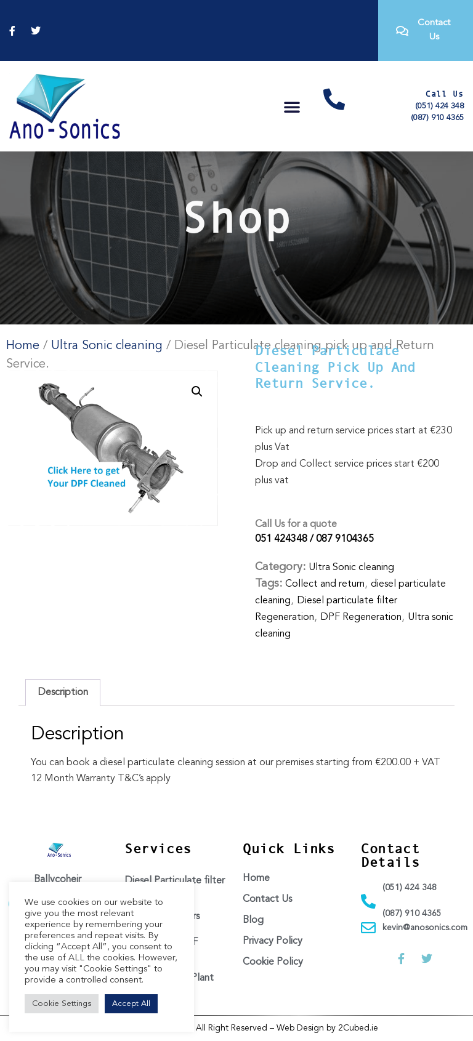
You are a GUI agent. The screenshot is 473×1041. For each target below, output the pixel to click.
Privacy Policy (272, 941)
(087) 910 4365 (437, 118)
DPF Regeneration (361, 617)
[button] (292, 106)
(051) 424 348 (439, 106)
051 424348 (281, 539)
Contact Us (267, 899)
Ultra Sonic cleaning (107, 346)
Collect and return (325, 584)
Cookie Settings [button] (61, 1004)
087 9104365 (345, 539)
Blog (253, 920)
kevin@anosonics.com (424, 927)
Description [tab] (63, 692)
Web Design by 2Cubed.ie (327, 1028)
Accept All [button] (131, 1004)
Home (22, 346)
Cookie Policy (273, 962)
